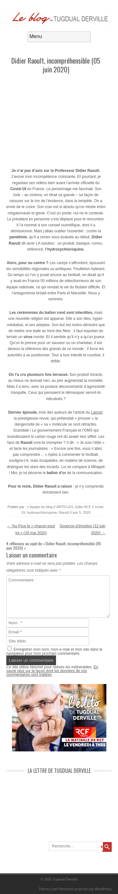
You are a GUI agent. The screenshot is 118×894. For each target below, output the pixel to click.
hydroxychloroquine (42, 512)
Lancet (97, 412)
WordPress (103, 889)
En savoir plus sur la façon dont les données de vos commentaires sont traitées (52, 671)
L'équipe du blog (39, 507)
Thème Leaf (47, 889)
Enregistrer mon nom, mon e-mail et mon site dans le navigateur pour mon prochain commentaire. (54, 651)
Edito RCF (83, 507)
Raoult (64, 512)
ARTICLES (64, 507)
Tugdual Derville (65, 879)
